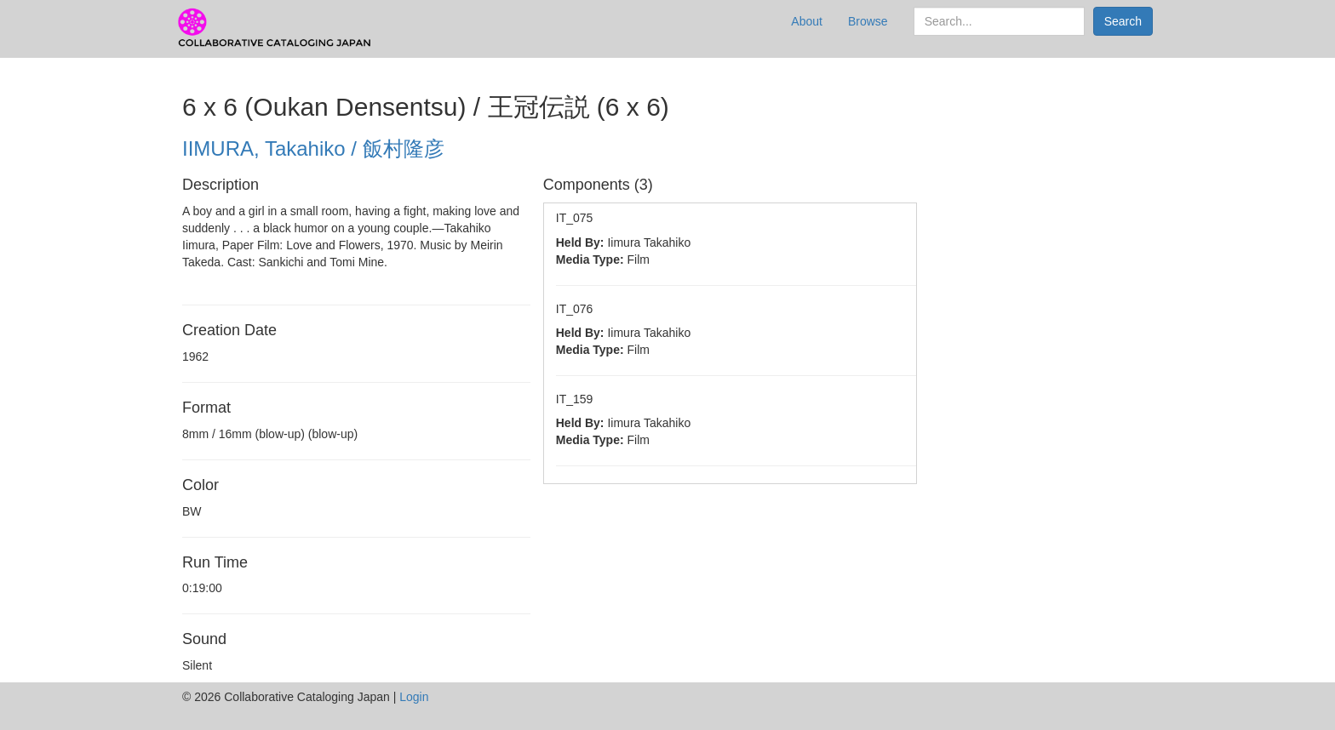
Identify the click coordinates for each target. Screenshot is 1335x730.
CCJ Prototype (275, 28)
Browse (868, 21)
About (806, 21)
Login (413, 697)
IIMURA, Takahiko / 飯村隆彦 (313, 148)
